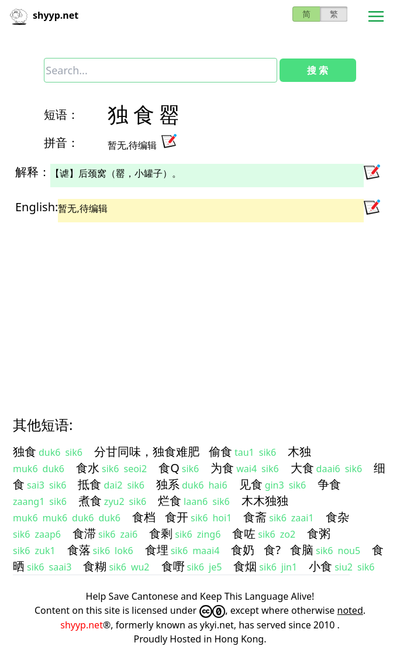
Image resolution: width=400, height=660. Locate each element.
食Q (169, 468)
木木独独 (265, 500)
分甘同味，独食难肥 (146, 451)
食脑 (301, 550)
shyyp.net (81, 624)
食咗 (244, 533)
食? (272, 550)
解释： (32, 172)
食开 (176, 517)
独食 (24, 451)
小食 (320, 566)
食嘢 (173, 566)
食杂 (337, 517)
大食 (302, 468)
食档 (144, 517)
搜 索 (317, 70)
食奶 (242, 550)
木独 (299, 451)
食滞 (84, 533)
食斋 (255, 517)
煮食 (90, 500)
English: (36, 207)
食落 (79, 550)
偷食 (220, 451)
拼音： (61, 142)
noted (350, 610)
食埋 (156, 550)
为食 (222, 468)
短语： (61, 114)
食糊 (94, 566)
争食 (329, 484)
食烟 (245, 566)
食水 (87, 468)
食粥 (318, 533)
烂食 (169, 500)
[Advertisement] (200, 309)
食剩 (161, 533)
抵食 (89, 484)
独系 (168, 484)
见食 (251, 484)
